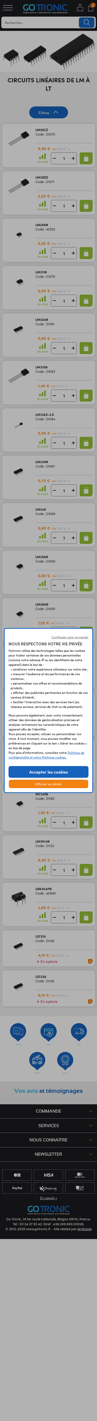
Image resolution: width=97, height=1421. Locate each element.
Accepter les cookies (48, 772)
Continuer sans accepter (69, 637)
